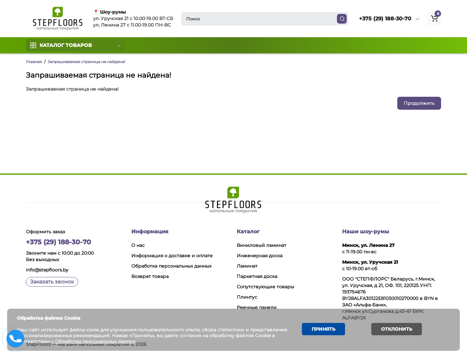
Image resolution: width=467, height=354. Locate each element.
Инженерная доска (259, 256)
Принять (323, 329)
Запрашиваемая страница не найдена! (86, 61)
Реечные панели (257, 307)
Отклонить (396, 329)
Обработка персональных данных (171, 266)
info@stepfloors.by (47, 270)
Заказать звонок (52, 282)
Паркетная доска (257, 276)
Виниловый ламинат (261, 245)
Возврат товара (150, 276)
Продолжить (419, 103)
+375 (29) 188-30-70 (385, 19)
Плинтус (247, 297)
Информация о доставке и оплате (172, 256)
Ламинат (247, 266)
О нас (138, 245)
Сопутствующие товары (265, 287)
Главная (34, 61)
